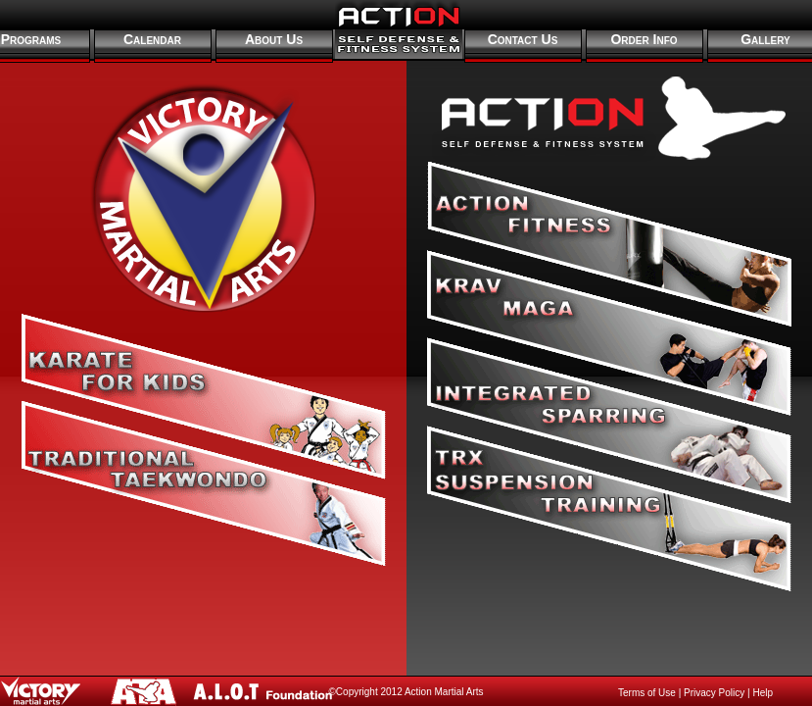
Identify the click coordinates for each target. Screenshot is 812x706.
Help (762, 692)
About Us (274, 39)
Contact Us (523, 39)
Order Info (643, 39)
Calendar (152, 39)
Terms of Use (647, 692)
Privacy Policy (714, 692)
